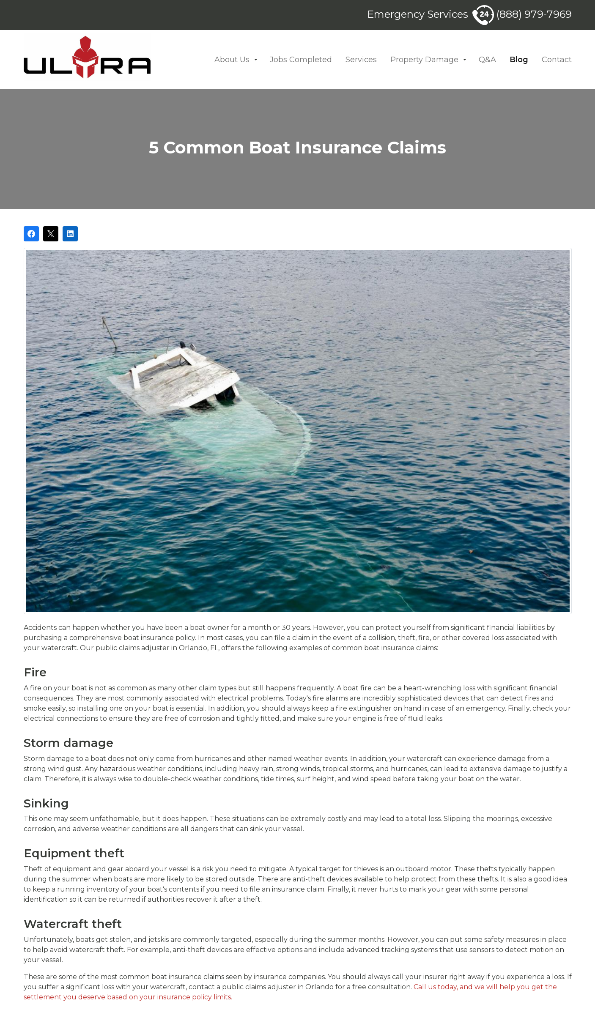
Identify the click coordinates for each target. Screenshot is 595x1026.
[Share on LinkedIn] (70, 233)
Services (361, 59)
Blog (519, 59)
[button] (256, 60)
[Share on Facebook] (31, 233)
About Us (232, 59)
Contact (557, 59)
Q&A (487, 59)
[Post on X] (50, 233)
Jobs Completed (301, 59)
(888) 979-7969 (522, 14)
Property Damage (424, 59)
